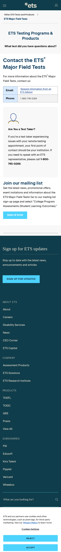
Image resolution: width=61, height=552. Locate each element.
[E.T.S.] (30, 5)
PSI (5, 446)
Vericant (8, 477)
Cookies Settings (30, 531)
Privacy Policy (30, 525)
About (6, 309)
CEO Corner (10, 340)
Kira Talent (9, 461)
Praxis (6, 421)
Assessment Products (16, 365)
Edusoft (8, 453)
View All (7, 428)
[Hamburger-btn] (5, 5)
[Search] (56, 499)
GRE (5, 413)
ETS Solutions (11, 373)
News (6, 332)
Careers (8, 317)
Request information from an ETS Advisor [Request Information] (35, 90)
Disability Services (14, 324)
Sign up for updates (21, 279)
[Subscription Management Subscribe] (15, 215)
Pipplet (7, 469)
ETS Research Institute (16, 380)
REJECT (30, 540)
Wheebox (8, 484)
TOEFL (7, 397)
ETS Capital (10, 348)
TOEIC (7, 405)
